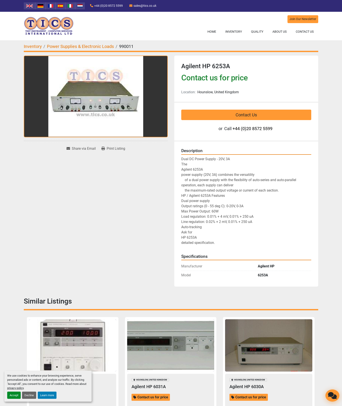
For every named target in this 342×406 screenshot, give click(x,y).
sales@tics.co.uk (144, 5)
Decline (29, 395)
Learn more (47, 395)
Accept (14, 395)
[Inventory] (33, 46)
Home (211, 31)
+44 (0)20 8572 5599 (108, 5)
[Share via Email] (81, 148)
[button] (233, 32)
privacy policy (15, 388)
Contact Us (305, 31)
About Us (279, 31)
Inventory (233, 31)
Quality (257, 31)
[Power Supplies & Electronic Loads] (80, 46)
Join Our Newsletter (302, 19)
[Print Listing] (113, 148)
